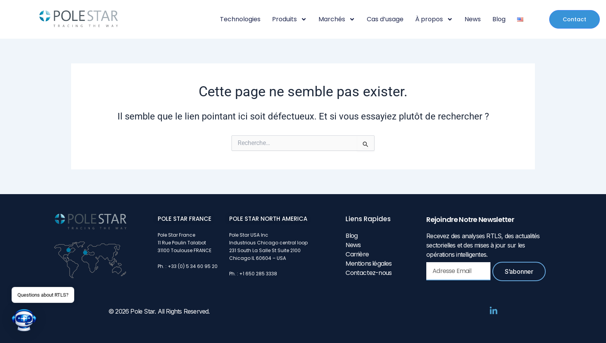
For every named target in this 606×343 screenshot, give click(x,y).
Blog (499, 19)
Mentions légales (369, 263)
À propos (434, 19)
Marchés (336, 19)
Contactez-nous (369, 272)
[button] (24, 320)
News (473, 19)
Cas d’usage (385, 19)
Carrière (357, 254)
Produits (289, 19)
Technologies (240, 19)
